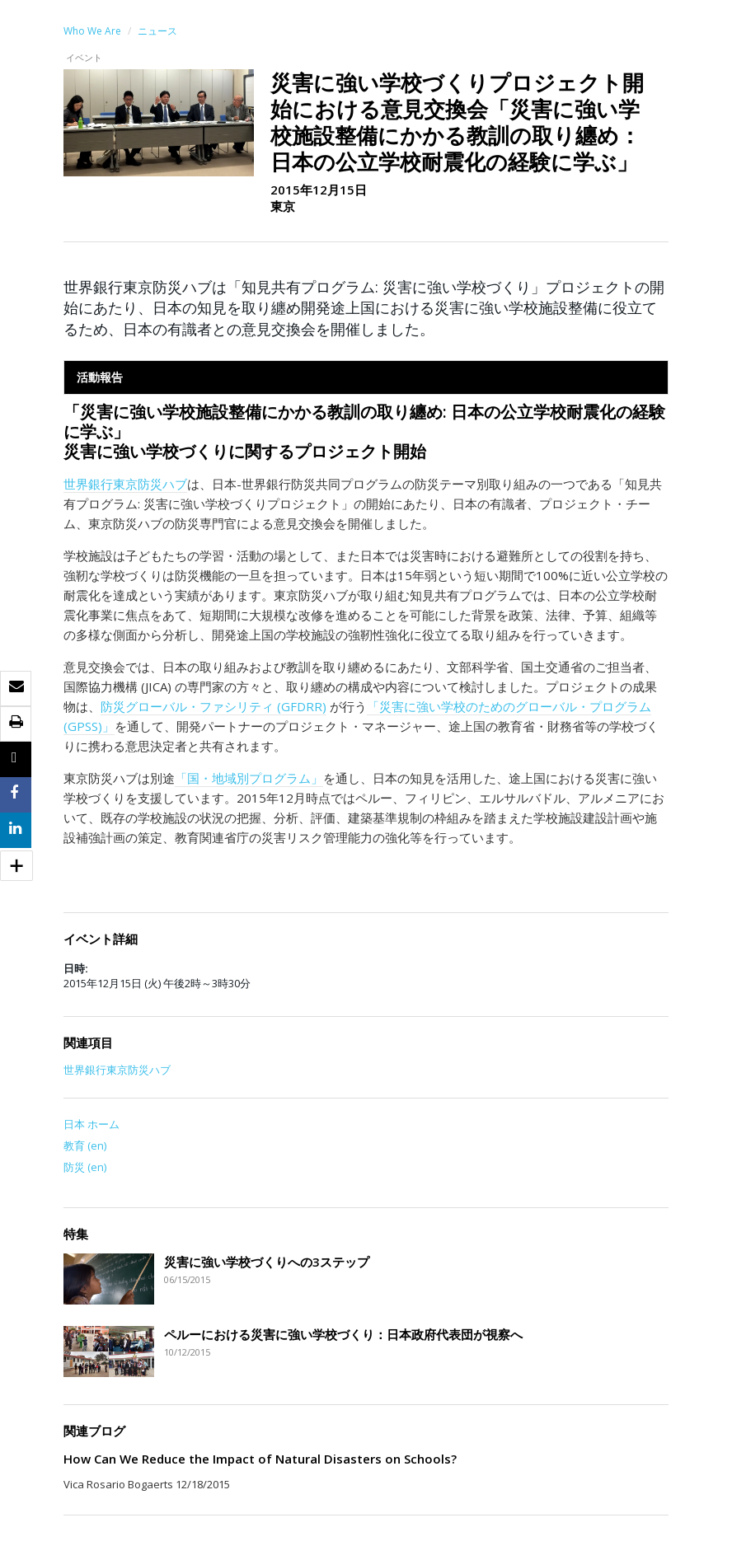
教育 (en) (84, 1145)
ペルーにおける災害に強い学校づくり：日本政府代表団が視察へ (343, 1334)
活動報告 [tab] (100, 377)
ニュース (157, 31)
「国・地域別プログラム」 (249, 778)
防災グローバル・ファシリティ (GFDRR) (213, 706)
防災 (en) (84, 1166)
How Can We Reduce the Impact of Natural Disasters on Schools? (260, 1458)
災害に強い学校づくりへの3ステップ (266, 1261)
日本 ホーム (91, 1124)
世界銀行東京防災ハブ (125, 483)
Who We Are (92, 31)
